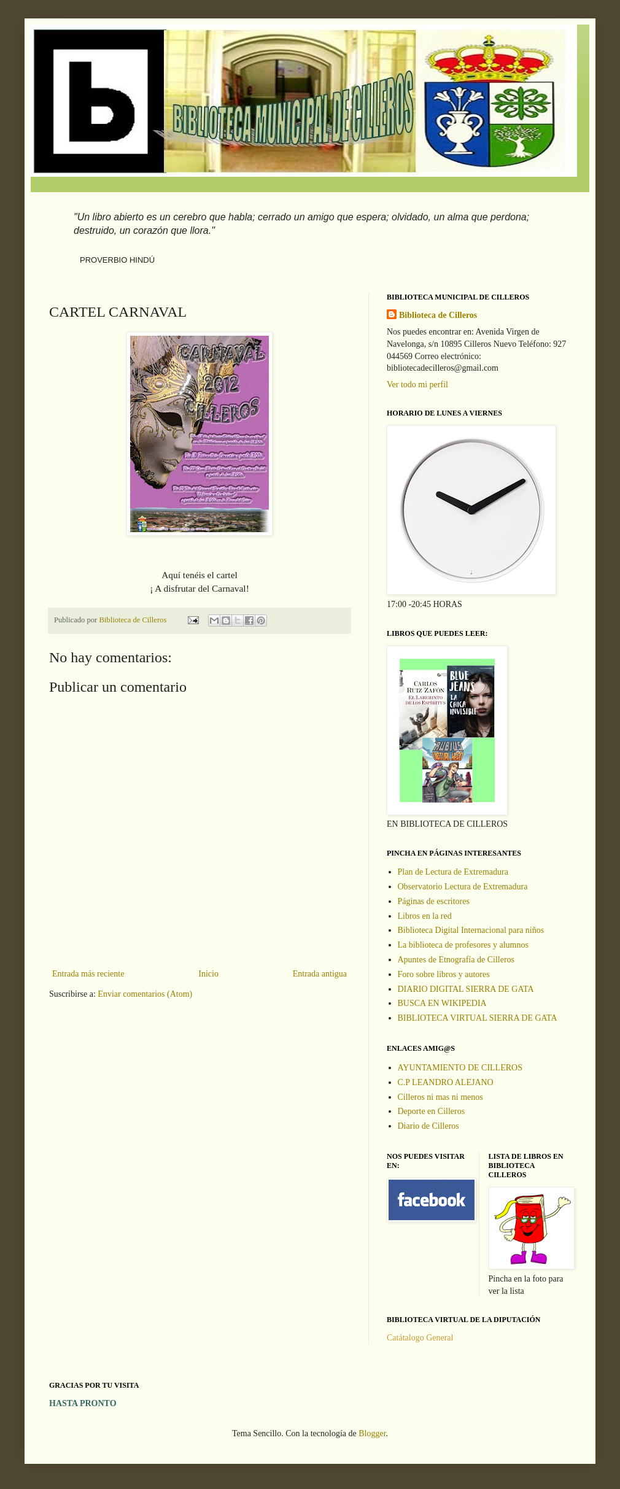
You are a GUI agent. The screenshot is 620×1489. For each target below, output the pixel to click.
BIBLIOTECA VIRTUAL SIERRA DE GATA (477, 1018)
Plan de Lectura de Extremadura (453, 871)
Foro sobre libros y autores (444, 974)
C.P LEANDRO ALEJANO (446, 1082)
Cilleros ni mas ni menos (440, 1097)
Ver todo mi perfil (417, 384)
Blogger (372, 1433)
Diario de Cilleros (428, 1126)
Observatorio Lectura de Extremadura (463, 886)
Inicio (208, 973)
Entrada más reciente (88, 973)
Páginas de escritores (434, 901)
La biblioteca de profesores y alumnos (463, 944)
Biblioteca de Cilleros (438, 315)
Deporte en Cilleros (431, 1111)
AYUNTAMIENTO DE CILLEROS (460, 1067)
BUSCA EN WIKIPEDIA (442, 1003)
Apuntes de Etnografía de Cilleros (456, 959)
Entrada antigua (320, 973)
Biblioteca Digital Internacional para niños (471, 930)
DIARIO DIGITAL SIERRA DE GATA (466, 989)
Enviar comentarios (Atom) (145, 994)
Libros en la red (425, 916)
